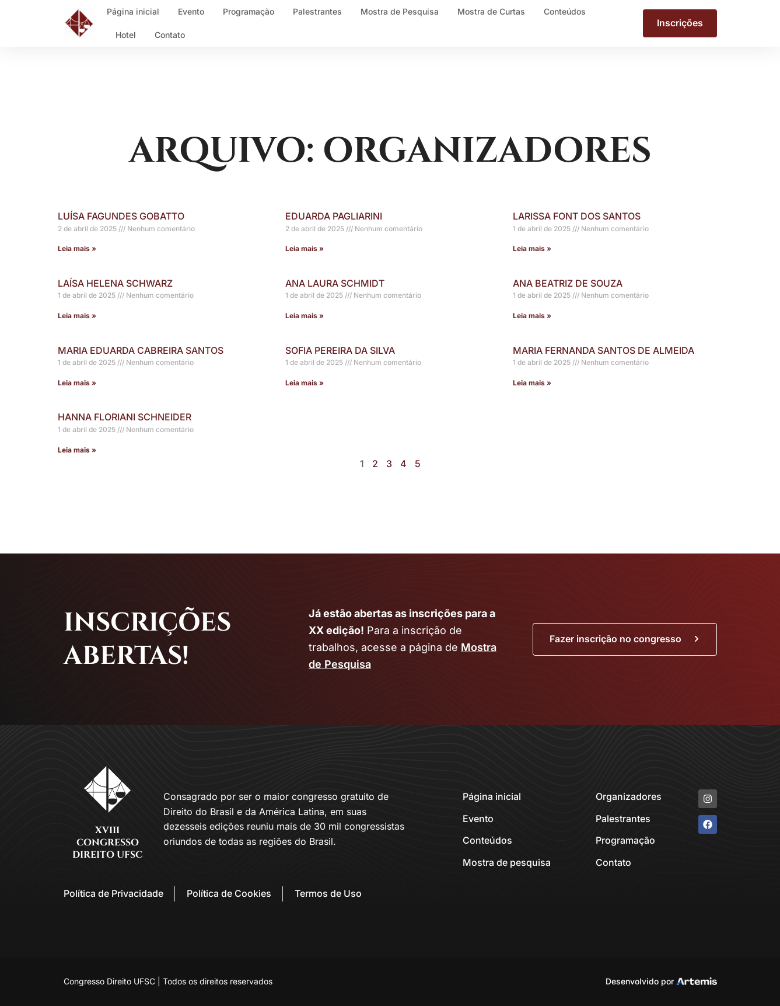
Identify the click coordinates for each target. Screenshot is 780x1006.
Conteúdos (565, 11)
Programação (248, 11)
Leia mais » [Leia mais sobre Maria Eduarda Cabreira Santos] (77, 382)
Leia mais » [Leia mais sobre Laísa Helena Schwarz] (77, 315)
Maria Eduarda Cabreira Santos (140, 350)
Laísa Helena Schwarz (115, 283)
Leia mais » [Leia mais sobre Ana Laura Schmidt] (304, 315)
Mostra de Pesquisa (400, 11)
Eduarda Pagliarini (333, 216)
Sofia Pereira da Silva (340, 350)
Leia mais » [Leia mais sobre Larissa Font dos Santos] (532, 248)
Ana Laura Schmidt (334, 283)
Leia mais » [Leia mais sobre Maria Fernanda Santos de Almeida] (532, 382)
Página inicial (133, 11)
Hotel (126, 35)
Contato (170, 35)
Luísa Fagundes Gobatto (121, 216)
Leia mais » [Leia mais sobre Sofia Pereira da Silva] (304, 382)
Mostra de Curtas (491, 11)
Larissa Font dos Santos (577, 216)
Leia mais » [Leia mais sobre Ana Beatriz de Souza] (532, 315)
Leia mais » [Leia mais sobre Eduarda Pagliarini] (304, 248)
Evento (191, 11)
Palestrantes (317, 11)
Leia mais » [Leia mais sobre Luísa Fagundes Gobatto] (77, 248)
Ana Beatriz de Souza (567, 283)
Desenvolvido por (640, 981)
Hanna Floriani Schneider (124, 417)
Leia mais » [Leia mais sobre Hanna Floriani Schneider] (77, 449)
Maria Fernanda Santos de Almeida (603, 350)
